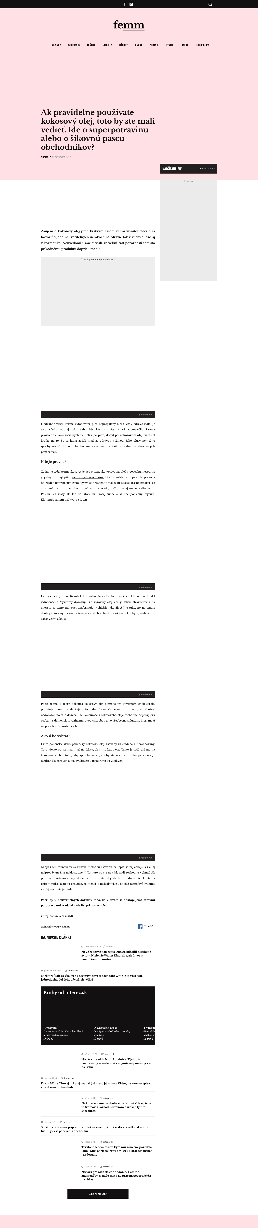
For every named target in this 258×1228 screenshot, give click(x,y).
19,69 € (98, 1038)
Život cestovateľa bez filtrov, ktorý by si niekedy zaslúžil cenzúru (63, 1033)
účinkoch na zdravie (106, 237)
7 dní (212, 168)
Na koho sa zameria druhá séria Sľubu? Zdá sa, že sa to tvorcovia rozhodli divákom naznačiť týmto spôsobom (116, 1107)
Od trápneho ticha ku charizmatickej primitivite (111, 1033)
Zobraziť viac (98, 1193)
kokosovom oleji (131, 435)
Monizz (44, 156)
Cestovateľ (50, 1027)
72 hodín (202, 168)
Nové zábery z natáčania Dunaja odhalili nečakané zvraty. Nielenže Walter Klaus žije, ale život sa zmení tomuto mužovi (116, 955)
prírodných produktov (88, 477)
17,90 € (48, 1038)
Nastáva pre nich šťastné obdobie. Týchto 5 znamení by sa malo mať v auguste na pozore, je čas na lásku (116, 1063)
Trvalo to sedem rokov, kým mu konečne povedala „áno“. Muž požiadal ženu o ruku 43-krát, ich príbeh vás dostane (116, 1150)
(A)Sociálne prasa (105, 1027)
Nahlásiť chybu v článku (55, 926)
